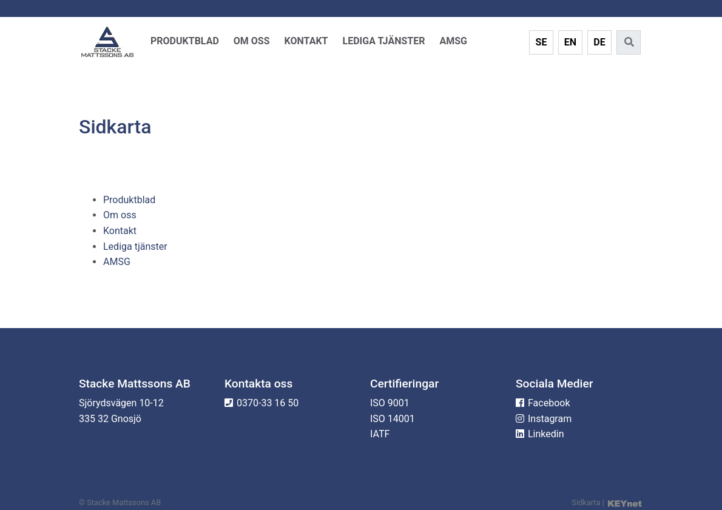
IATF (380, 434)
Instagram (550, 418)
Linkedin (546, 434)
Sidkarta (586, 502)
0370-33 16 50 (268, 403)
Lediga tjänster (384, 41)
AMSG (453, 41)
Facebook (549, 403)
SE (541, 42)
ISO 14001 (392, 418)
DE (599, 42)
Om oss (252, 41)
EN (570, 42)
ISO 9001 (390, 403)
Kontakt (306, 41)
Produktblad (184, 41)
